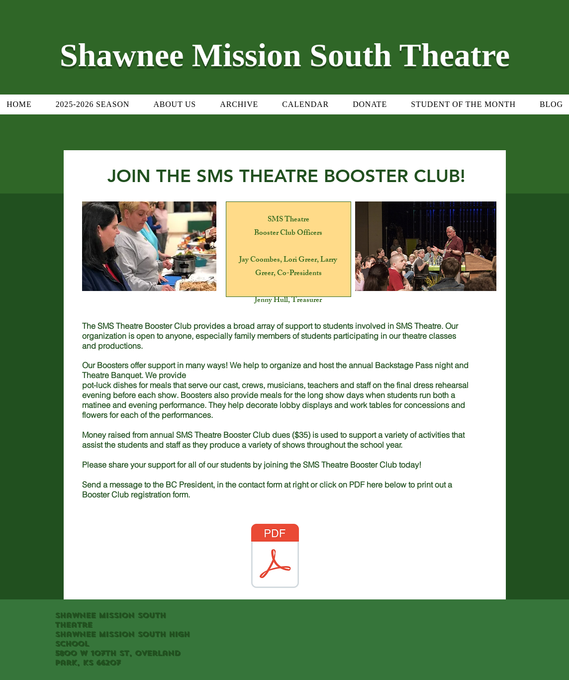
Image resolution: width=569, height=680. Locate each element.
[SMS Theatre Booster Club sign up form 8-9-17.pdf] (275, 557)
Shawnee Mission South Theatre (285, 55)
